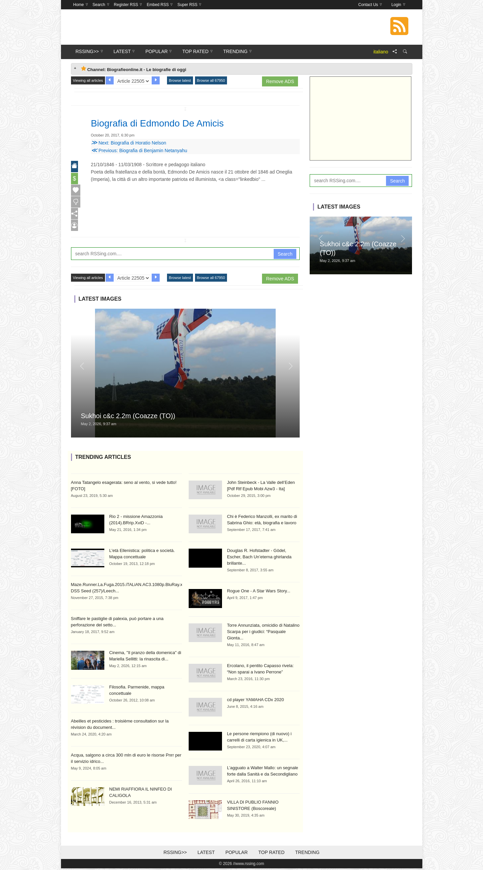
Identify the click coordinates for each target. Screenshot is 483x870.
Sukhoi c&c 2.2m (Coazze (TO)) (128, 417)
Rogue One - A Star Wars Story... (258, 592)
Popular (236, 854)
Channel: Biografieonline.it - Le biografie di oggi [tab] (133, 69)
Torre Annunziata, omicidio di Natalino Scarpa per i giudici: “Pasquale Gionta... (263, 633)
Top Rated (271, 854)
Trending (307, 854)
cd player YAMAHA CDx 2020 (255, 701)
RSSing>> (175, 854)
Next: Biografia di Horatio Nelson (128, 143)
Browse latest (180, 80)
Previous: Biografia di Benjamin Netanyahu (139, 150)
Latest (206, 854)
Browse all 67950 (211, 80)
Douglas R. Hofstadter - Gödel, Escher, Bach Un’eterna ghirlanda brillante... (259, 558)
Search (285, 255)
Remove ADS (280, 81)
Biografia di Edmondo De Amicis (167, 123)
